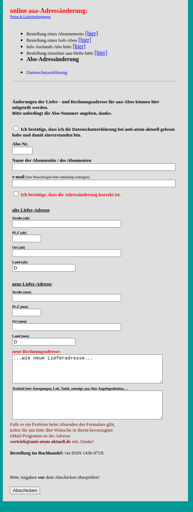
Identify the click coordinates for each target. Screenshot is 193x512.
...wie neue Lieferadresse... (96, 371)
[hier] (91, 33)
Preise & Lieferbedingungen (30, 17)
